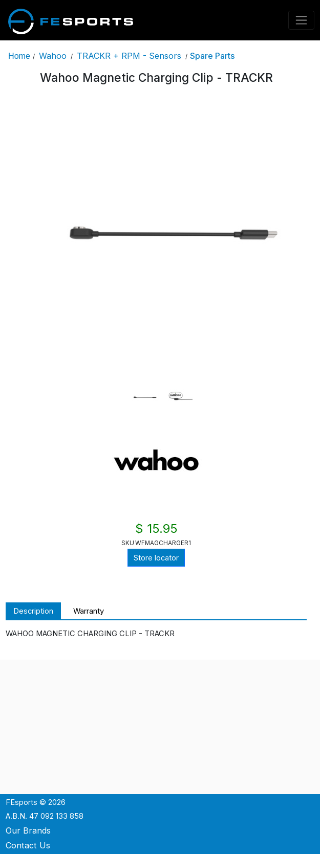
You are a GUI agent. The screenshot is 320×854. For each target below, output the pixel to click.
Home (19, 55)
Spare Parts (212, 56)
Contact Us (28, 845)
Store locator (156, 558)
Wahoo (53, 56)
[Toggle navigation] (301, 20)
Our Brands (28, 830)
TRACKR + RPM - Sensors (129, 56)
